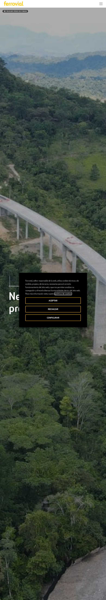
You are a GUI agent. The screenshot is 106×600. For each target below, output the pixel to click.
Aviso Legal (33, 594)
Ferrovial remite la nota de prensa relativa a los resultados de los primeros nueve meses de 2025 (77, 425)
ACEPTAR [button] (53, 300)
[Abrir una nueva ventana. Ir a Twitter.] (5, 584)
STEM (55, 576)
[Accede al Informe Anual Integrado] (53, 486)
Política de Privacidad (50, 594)
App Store (42, 567)
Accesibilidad (20, 593)
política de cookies (63, 294)
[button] (101, 3)
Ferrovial (14, 35)
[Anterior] (42, 356)
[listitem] (14, 216)
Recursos (7, 576)
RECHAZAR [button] (53, 309)
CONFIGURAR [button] (53, 317)
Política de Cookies (71, 594)
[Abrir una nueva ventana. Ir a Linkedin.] (10, 584)
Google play (56, 567)
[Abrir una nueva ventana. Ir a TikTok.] (24, 584)
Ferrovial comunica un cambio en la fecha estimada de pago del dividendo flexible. (25, 400)
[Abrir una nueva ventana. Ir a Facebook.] (14, 584)
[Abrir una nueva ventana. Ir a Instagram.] (19, 584)
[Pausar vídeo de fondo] (15, 11)
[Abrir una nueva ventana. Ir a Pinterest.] (29, 584)
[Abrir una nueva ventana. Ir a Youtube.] (34, 584)
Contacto (29, 576)
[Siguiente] (64, 356)
